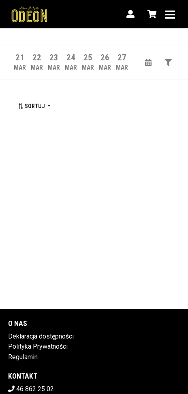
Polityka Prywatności (38, 346)
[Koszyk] (150, 14)
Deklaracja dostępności (41, 336)
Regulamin (23, 357)
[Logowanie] (130, 14)
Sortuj (32, 106)
